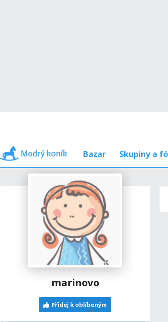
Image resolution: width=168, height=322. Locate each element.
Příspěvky (43, 111)
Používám (125, 111)
